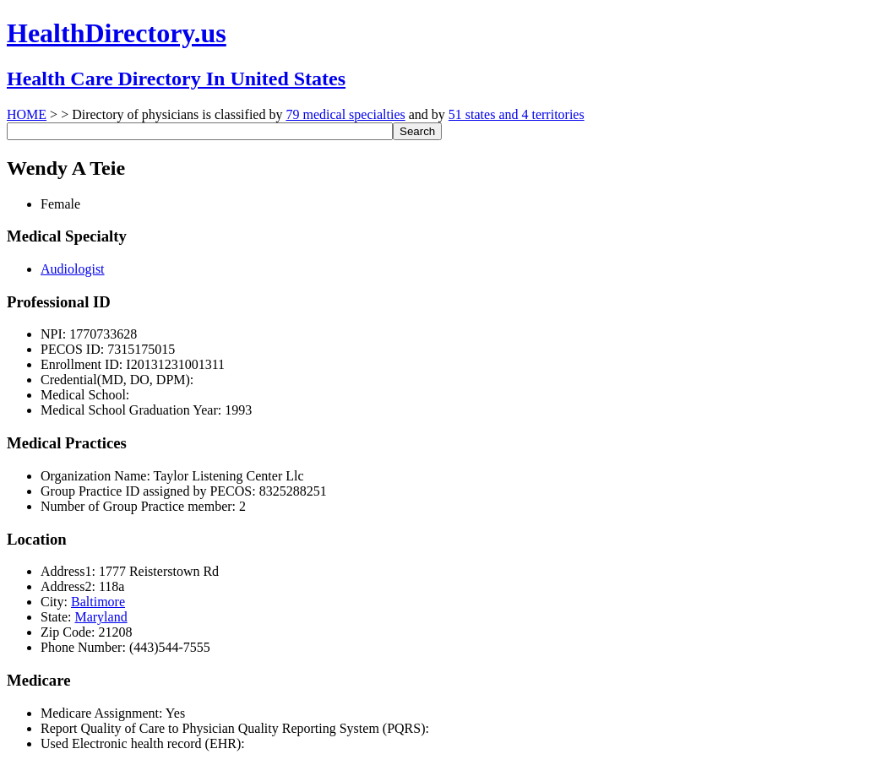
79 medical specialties (345, 114)
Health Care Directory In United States (176, 79)
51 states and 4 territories (517, 114)
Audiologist (73, 269)
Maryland (100, 617)
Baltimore (98, 601)
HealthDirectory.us (116, 33)
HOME (26, 114)
